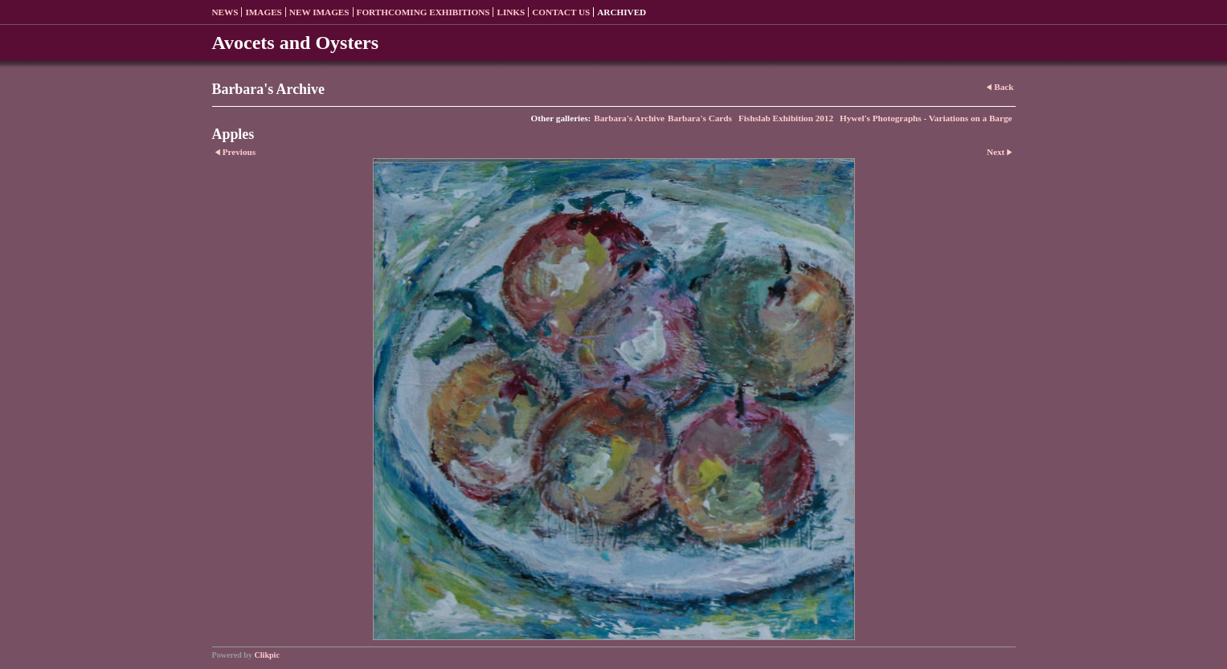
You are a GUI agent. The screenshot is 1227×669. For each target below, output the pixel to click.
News (225, 12)
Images (263, 12)
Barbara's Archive (629, 118)
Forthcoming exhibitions (423, 12)
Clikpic (267, 655)
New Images (319, 12)
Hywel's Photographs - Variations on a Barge (926, 118)
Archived (621, 12)
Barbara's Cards (700, 118)
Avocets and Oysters (295, 42)
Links (511, 12)
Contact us (561, 12)
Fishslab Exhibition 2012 (785, 118)
